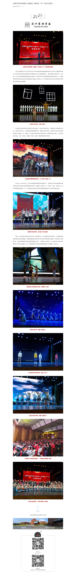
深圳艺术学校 (16, 6)
